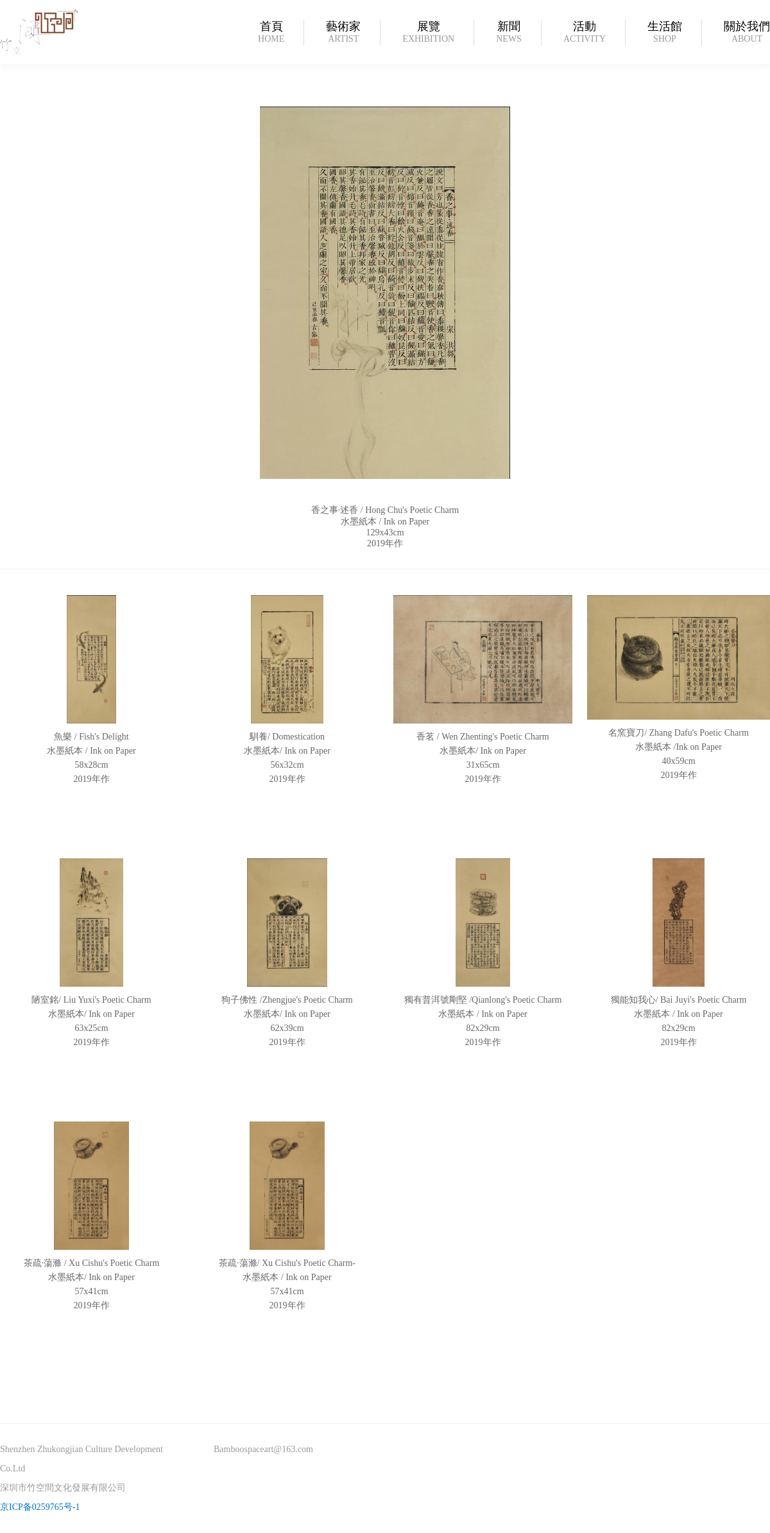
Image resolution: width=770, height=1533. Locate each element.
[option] (385, 416)
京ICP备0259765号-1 (40, 1507)
